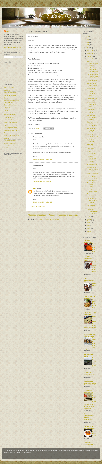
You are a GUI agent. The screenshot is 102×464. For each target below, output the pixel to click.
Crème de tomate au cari (92, 135)
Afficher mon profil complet (12, 47)
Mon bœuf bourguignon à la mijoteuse (92, 69)
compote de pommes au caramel (92, 104)
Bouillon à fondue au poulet (94, 247)
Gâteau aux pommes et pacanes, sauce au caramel (91, 91)
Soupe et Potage (92, 173)
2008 (87, 45)
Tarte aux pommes (90, 145)
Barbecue (7, 90)
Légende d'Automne (88, 241)
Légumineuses (8, 117)
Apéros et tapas (9, 87)
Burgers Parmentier (91, 152)
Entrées (6, 110)
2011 (87, 36)
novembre (90, 53)
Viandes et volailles (10, 143)
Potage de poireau (90, 140)
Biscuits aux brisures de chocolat (91, 117)
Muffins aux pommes (91, 206)
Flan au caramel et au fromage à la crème (92, 76)
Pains (6, 125)
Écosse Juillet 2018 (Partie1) (94, 362)
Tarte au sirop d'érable (91, 195)
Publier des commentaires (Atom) (48, 219)
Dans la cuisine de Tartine (89, 297)
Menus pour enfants (10, 122)
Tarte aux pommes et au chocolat (92, 63)
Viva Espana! (88, 421)
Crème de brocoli (89, 385)
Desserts (7, 107)
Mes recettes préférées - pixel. (90, 382)
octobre (90, 56)
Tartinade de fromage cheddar (91, 130)
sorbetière (7, 138)
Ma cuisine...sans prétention (90, 313)
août (89, 217)
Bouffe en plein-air (10, 95)
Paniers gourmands (10, 128)
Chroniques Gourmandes (88, 391)
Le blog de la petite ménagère (89, 427)
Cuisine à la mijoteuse (11, 105)
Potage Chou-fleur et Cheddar (91, 184)
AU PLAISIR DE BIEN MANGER (89, 335)
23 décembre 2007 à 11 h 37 (42, 159)
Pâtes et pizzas (9, 133)
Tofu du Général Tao (94, 432)
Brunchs (6, 98)
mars (89, 231)
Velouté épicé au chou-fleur (89, 375)
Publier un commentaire (39, 206)
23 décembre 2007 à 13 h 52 (42, 181)
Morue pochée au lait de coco (94, 303)
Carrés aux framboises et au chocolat (92, 211)
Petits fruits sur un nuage (92, 99)
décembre (90, 50)
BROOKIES (94, 284)
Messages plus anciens (67, 215)
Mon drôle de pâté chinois (92, 84)
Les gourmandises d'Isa (89, 280)
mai (88, 225)
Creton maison (92, 80)
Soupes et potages (10, 140)
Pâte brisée (91, 149)
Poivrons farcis (92, 164)
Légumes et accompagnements (10, 113)
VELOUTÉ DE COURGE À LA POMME (92, 178)
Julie (34, 188)
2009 (87, 42)
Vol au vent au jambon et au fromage (92, 200)
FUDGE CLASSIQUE (92, 190)
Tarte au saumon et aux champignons (92, 123)
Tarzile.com (88, 372)
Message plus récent (37, 215)
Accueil (52, 215)
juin (88, 222)
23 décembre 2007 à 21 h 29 (42, 202)
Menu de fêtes (8, 120)
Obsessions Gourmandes (88, 443)
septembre (91, 59)
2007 (87, 48)
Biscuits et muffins (10, 93)
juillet (89, 220)
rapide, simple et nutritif (11, 135)
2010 (87, 39)
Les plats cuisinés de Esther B (88, 258)
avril (89, 228)
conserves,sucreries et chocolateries (11, 101)
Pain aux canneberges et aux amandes (92, 158)
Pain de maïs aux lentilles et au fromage (92, 169)
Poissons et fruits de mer (12, 130)
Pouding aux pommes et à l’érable (92, 110)
